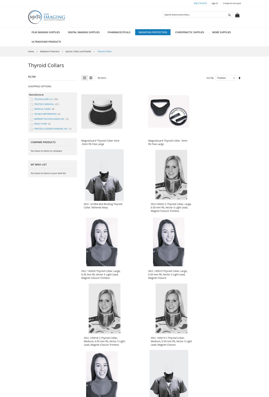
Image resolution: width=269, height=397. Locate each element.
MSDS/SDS (146, 351)
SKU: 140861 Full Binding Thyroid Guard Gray (217, 268)
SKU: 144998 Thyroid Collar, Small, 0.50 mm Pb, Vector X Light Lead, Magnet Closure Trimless (97, 272)
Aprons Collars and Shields (79, 51)
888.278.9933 (200, 3)
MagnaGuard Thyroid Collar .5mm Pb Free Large (138, 137)
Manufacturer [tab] (36, 94)
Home (31, 51)
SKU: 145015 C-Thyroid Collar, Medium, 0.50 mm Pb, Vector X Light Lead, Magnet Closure (220, 205)
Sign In (215, 3)
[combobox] (198, 15)
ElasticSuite (147, 392)
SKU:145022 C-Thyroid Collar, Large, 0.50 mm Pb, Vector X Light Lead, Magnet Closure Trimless (219, 141)
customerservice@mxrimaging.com (214, 367)
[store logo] (46, 17)
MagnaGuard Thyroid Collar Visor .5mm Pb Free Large (97, 137)
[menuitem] (45, 32)
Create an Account (232, 3)
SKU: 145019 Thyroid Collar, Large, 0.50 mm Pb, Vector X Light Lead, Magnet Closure (138, 205)
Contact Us (92, 357)
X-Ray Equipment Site (152, 357)
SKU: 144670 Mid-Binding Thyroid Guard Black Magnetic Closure (180, 270)
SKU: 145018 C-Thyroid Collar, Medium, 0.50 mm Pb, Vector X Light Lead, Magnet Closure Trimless (180, 206)
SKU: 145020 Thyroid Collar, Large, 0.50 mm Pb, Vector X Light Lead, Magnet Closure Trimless (97, 206)
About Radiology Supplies (154, 339)
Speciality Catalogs (150, 362)
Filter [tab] (32, 76)
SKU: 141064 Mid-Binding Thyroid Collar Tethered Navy (179, 137)
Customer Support (150, 345)
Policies (90, 345)
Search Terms (94, 339)
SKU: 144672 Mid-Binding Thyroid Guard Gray (136, 268)
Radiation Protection (50, 51)
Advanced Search (96, 351)
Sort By (210, 77)
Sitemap (91, 362)
